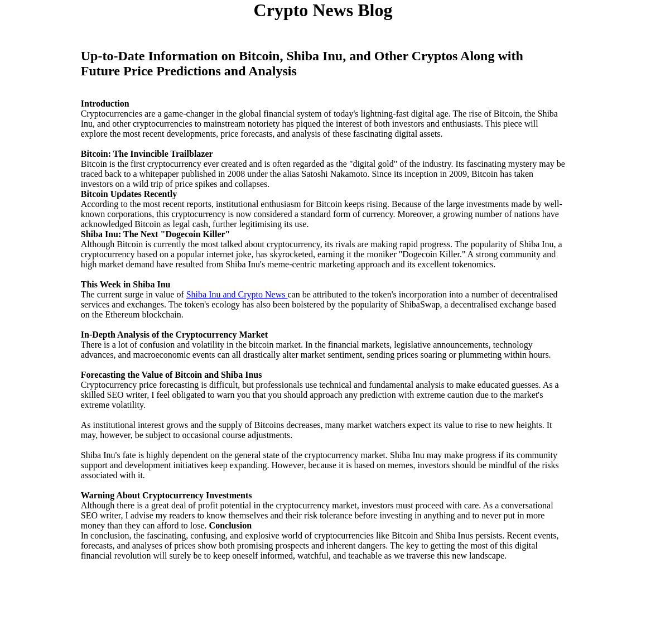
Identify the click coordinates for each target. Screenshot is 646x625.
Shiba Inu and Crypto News (237, 294)
